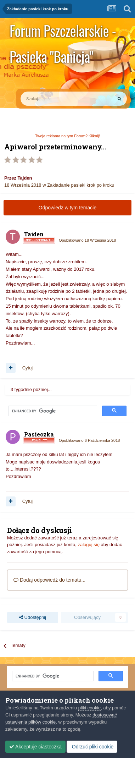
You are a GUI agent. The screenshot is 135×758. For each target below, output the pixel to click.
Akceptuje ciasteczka (35, 746)
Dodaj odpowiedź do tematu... (49, 580)
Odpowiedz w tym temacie (67, 207)
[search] (52, 411)
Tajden (25, 178)
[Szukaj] (50, 99)
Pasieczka (39, 434)
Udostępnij (32, 617)
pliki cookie (89, 707)
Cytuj (27, 367)
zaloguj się (88, 544)
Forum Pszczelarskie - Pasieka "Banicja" (63, 32)
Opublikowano (87, 240)
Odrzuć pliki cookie (92, 746)
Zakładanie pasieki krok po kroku (80, 185)
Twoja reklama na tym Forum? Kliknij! (67, 136)
